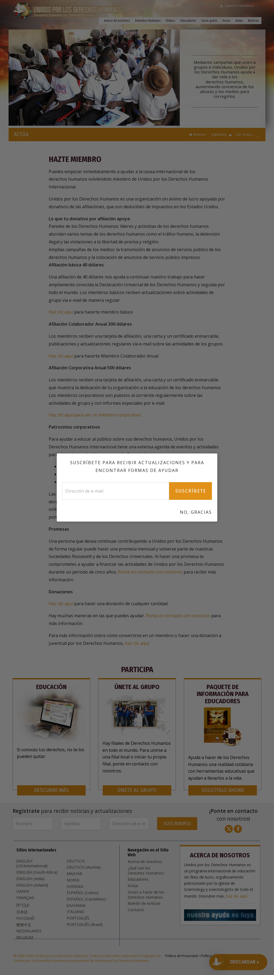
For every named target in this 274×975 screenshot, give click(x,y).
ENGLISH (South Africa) (37, 872)
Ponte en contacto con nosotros (150, 572)
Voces (226, 21)
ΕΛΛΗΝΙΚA (76, 905)
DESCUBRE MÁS (51, 790)
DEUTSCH (76, 861)
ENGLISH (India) (30, 878)
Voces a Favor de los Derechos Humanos (146, 895)
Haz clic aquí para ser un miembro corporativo (95, 415)
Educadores (188, 21)
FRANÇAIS (25, 897)
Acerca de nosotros (117, 21)
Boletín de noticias (144, 903)
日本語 (22, 912)
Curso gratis (209, 21)
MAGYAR (74, 873)
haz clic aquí (137, 643)
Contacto (136, 909)
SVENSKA (75, 886)
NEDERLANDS (28, 931)
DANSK (22, 891)
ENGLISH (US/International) (32, 864)
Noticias (253, 21)
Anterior (199, 134)
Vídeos (170, 21)
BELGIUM (24, 937)
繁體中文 (23, 924)
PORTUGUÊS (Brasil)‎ (85, 924)
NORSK (73, 880)
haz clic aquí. (237, 896)
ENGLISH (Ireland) (32, 885)
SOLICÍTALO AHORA (222, 790)
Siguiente (219, 134)
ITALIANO (75, 911)
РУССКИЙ (25, 918)
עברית (22, 905)
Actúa (239, 21)
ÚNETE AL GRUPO (137, 790)
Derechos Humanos (148, 21)
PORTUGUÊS (78, 918)
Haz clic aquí (61, 312)
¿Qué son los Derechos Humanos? (146, 871)
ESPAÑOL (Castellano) (86, 899)
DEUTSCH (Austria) (84, 867)
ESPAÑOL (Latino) (83, 892)
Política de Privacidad (181, 956)
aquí (180, 517)
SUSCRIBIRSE (177, 823)
